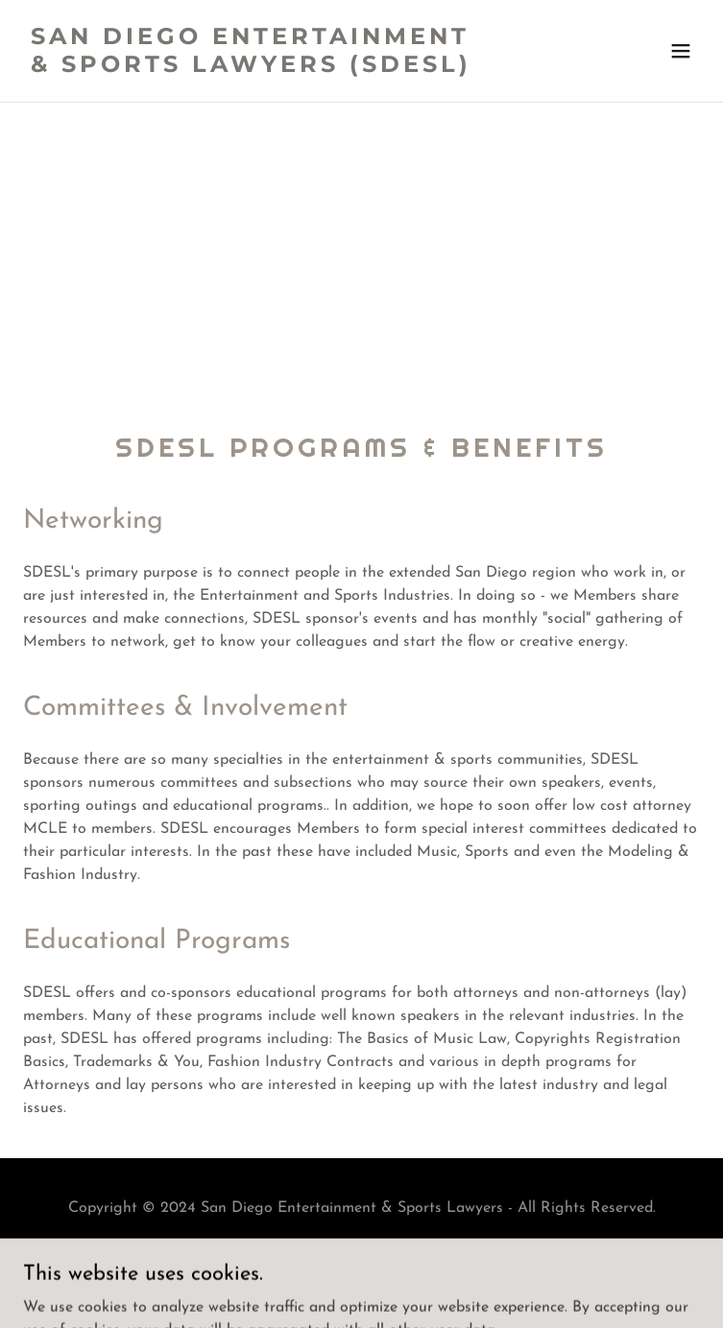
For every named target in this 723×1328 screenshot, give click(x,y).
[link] (260, 68)
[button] (681, 51)
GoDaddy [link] (404, 1278)
